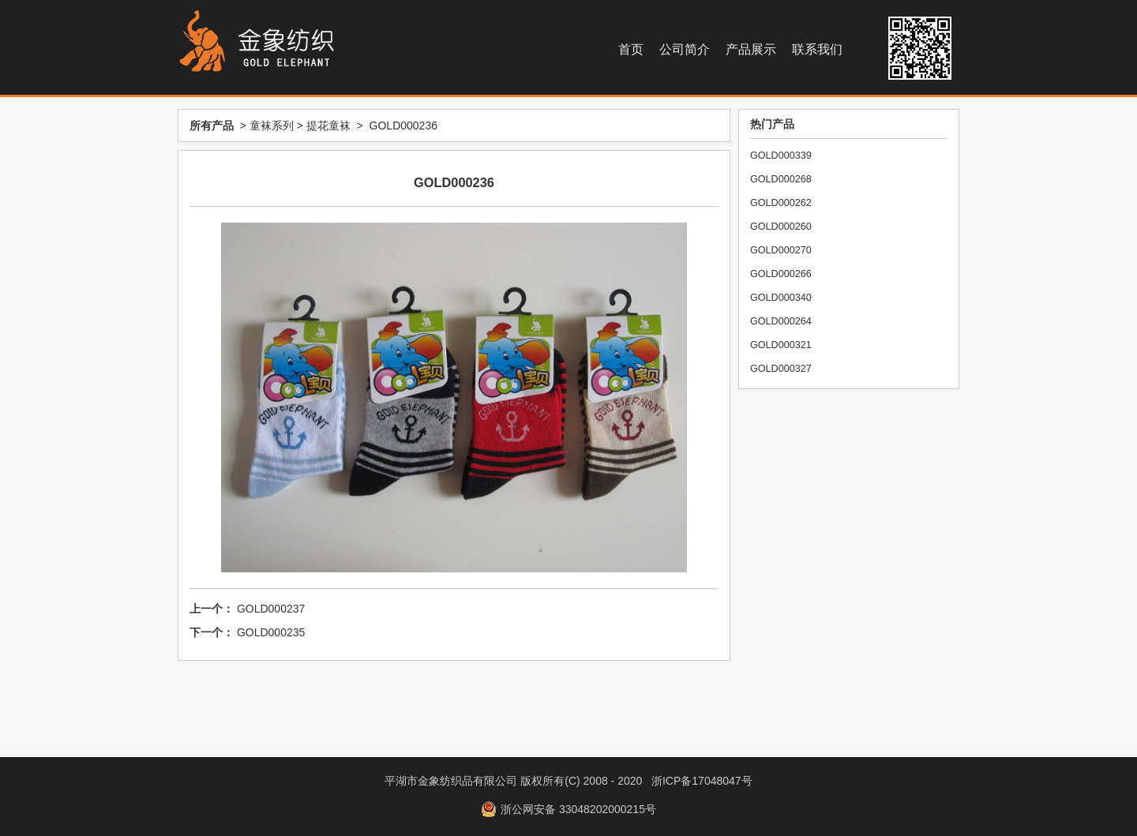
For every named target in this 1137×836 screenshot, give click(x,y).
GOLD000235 (271, 632)
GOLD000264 (781, 321)
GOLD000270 (781, 250)
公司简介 (684, 49)
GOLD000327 (781, 368)
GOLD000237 (271, 608)
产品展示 (751, 49)
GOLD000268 (781, 179)
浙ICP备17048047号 (701, 780)
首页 (631, 49)
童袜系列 (272, 125)
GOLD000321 (781, 345)
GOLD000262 (781, 202)
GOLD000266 (781, 273)
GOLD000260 (781, 226)
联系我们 (817, 49)
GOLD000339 (781, 155)
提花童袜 (328, 125)
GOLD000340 (781, 297)
